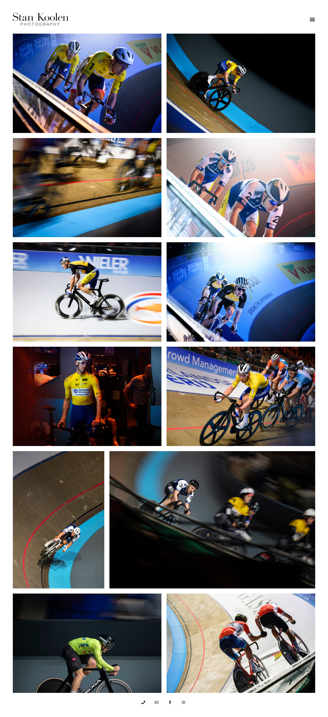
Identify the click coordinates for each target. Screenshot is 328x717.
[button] (312, 19)
